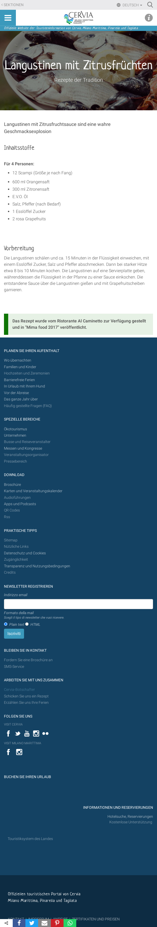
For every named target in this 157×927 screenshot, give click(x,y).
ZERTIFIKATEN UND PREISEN (96, 919)
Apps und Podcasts (20, 504)
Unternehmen (15, 435)
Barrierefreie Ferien (20, 380)
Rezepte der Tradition (78, 80)
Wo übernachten (17, 360)
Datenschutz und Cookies (25, 553)
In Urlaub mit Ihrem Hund (24, 386)
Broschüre (12, 484)
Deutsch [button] (132, 5)
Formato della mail (34, 615)
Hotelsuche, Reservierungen (130, 816)
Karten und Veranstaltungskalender (33, 491)
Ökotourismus (15, 429)
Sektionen (14, 5)
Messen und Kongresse (23, 448)
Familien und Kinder (20, 367)
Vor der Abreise (16, 393)
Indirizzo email (15, 595)
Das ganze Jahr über (21, 399)
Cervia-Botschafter (19, 689)
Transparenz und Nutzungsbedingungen (37, 566)
